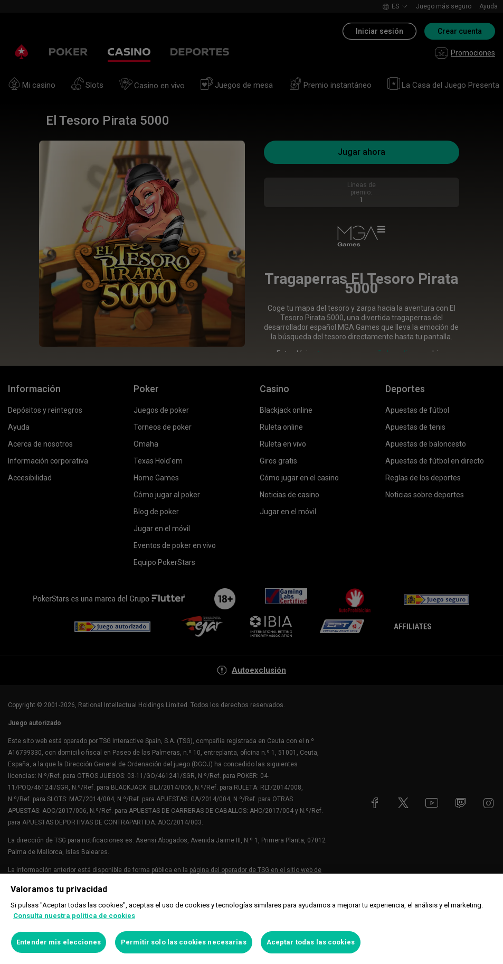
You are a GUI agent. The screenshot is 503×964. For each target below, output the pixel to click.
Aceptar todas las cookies (311, 942)
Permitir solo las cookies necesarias (183, 942)
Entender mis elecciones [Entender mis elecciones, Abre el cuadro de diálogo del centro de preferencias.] (58, 942)
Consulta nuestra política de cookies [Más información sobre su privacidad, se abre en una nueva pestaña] (74, 916)
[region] (251, 919)
